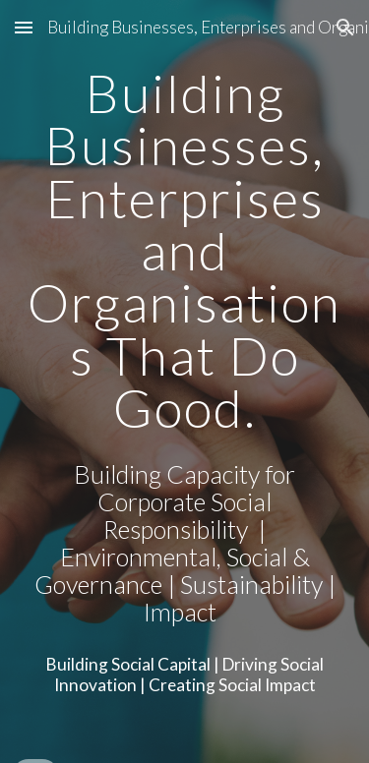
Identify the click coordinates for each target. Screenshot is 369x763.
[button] (23, 27)
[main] (185, 250)
